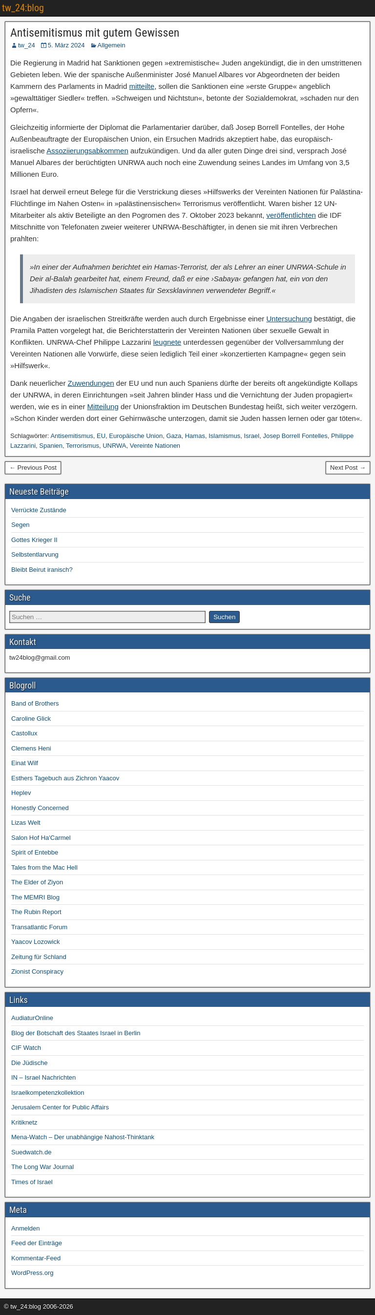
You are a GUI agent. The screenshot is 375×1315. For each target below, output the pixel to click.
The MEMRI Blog (35, 897)
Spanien (50, 445)
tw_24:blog (23, 8)
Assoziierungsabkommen (87, 150)
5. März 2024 (66, 45)
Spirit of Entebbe (34, 852)
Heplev (21, 792)
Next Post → (348, 467)
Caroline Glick (31, 718)
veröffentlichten (290, 215)
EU (101, 435)
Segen (20, 524)
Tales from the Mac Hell (44, 867)
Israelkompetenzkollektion (47, 1092)
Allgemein (111, 45)
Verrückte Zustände (38, 510)
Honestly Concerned (40, 808)
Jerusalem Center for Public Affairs (60, 1107)
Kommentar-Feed (36, 1258)
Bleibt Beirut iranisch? (42, 569)
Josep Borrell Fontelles (295, 435)
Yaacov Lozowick (35, 941)
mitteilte (141, 86)
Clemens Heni (31, 748)
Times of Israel (32, 1182)
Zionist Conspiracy (37, 971)
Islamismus (224, 435)
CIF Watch (26, 1047)
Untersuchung (289, 318)
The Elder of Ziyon (37, 882)
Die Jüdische (29, 1062)
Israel (251, 435)
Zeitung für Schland (38, 956)
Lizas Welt (26, 822)
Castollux (24, 733)
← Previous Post (33, 467)
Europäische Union (136, 435)
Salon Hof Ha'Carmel (41, 837)
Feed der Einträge (36, 1243)
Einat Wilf (24, 763)
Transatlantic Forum (39, 927)
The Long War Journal (42, 1166)
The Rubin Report (36, 912)
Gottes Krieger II (34, 539)
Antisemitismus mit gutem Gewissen (94, 33)
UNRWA (114, 445)
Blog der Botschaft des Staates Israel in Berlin (75, 1033)
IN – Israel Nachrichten (43, 1077)
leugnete (167, 342)
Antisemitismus (71, 435)
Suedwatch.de (31, 1152)
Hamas (195, 435)
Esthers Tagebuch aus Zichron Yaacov (65, 778)
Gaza (173, 435)
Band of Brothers (35, 703)
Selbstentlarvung (35, 554)
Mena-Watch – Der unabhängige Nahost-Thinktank (82, 1137)
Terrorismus (82, 445)
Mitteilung (103, 406)
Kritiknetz (24, 1122)
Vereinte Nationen (155, 445)
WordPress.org (32, 1272)
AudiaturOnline (32, 1018)
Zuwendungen (91, 383)
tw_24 (26, 45)
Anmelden (25, 1228)
